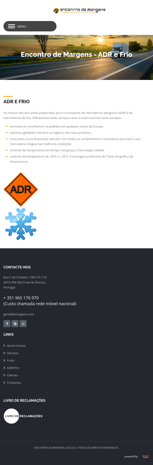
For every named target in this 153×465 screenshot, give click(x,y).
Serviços (12, 353)
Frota (10, 360)
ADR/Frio (13, 368)
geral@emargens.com (18, 314)
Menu (21, 26)
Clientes (12, 375)
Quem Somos (16, 345)
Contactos (14, 382)
